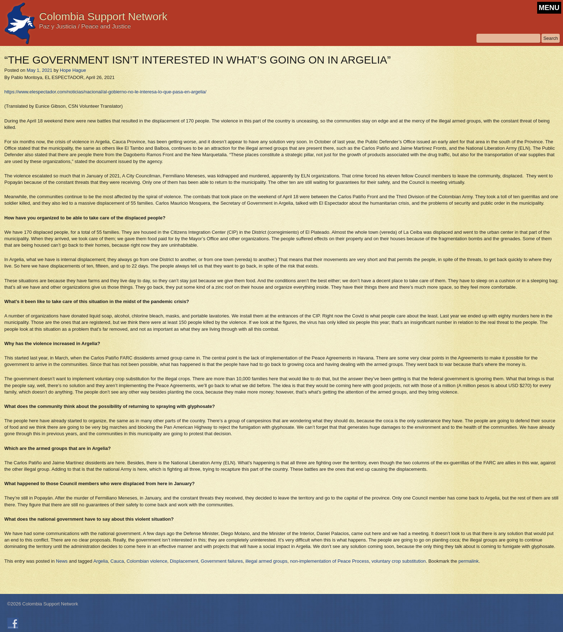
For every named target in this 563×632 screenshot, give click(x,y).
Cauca (117, 561)
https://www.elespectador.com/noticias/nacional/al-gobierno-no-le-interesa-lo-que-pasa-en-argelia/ (105, 91)
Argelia (100, 561)
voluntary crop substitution (399, 561)
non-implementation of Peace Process (329, 561)
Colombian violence (146, 561)
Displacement (184, 561)
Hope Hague (73, 70)
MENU (549, 7)
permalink (469, 561)
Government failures (222, 561)
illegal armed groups (266, 561)
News (62, 561)
